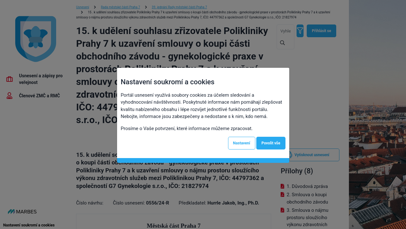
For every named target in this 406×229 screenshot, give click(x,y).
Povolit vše (270, 143)
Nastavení (241, 143)
